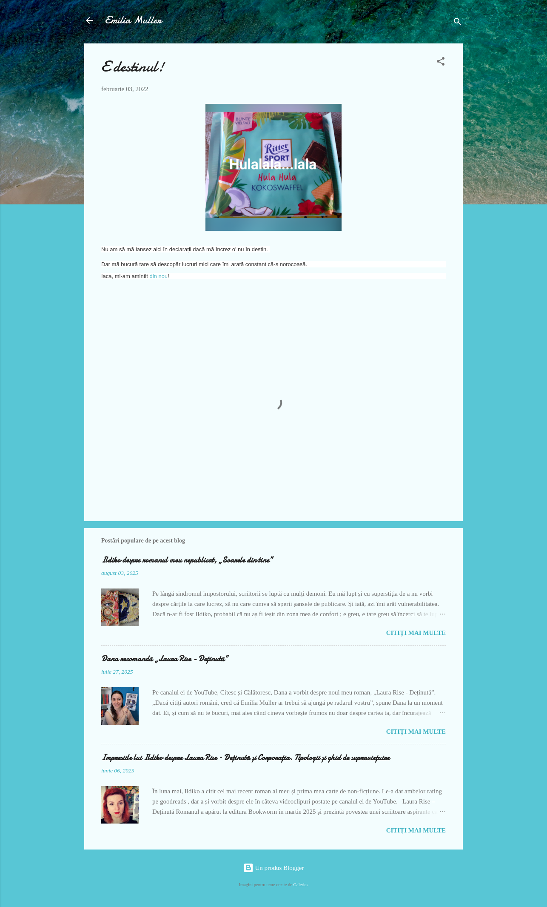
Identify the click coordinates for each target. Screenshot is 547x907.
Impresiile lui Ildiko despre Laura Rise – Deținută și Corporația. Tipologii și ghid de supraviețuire (245, 757)
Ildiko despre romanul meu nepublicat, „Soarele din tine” (187, 560)
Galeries (300, 884)
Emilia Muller (133, 20)
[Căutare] (458, 23)
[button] (441, 62)
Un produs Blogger (273, 867)
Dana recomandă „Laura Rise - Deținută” (164, 659)
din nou (158, 276)
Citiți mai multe (416, 632)
